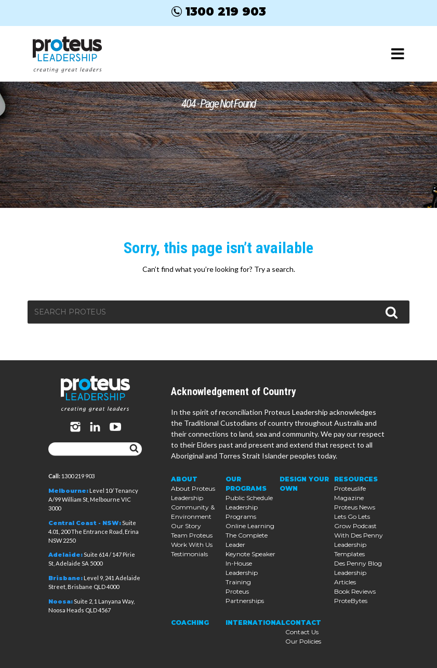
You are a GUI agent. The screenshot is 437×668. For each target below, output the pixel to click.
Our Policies (303, 641)
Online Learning (250, 526)
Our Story (186, 526)
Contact (303, 622)
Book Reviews (355, 591)
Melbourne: (68, 490)
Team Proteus (192, 535)
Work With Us (192, 544)
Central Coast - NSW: (84, 523)
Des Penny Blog (358, 563)
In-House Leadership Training (242, 572)
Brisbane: (65, 578)
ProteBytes (350, 601)
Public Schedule (249, 498)
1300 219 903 (218, 11)
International (255, 622)
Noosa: (60, 601)
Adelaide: (65, 554)
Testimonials (189, 554)
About (184, 479)
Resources (356, 479)
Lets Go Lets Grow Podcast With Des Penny (358, 526)
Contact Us (302, 632)
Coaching (190, 622)
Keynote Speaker (250, 554)
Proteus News (354, 507)
